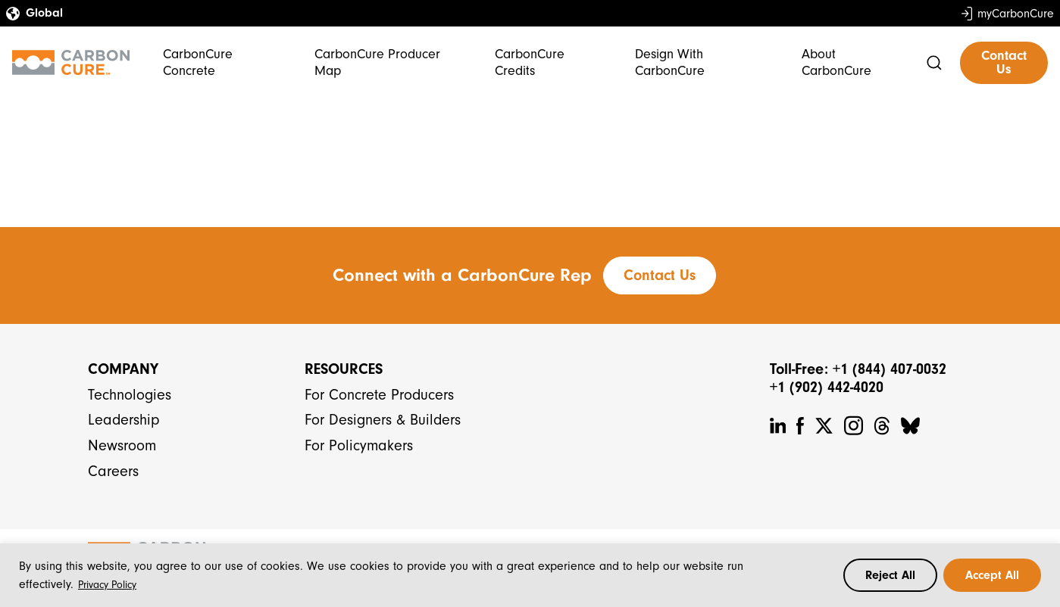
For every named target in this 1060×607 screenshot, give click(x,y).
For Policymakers (359, 445)
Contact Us (1004, 62)
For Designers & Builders (383, 419)
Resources (344, 369)
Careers (113, 471)
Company (123, 369)
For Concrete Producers (379, 394)
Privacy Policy (107, 584)
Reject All (890, 575)
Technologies (129, 394)
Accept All (992, 575)
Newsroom (122, 445)
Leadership (124, 419)
